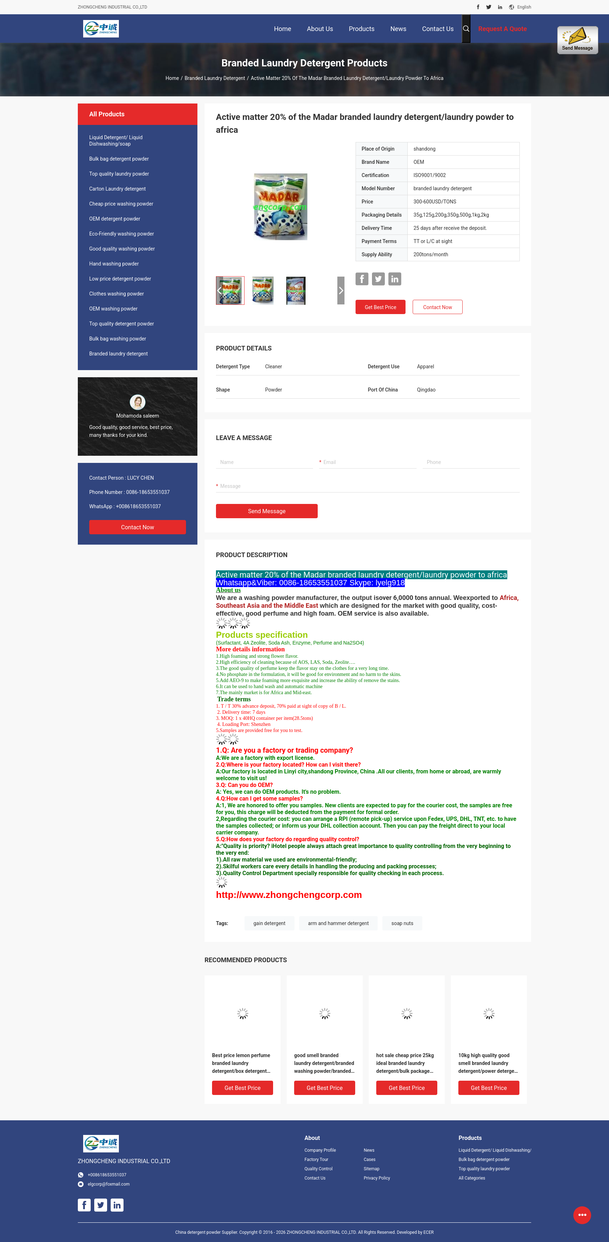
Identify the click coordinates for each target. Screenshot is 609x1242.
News (369, 1150)
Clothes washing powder (116, 294)
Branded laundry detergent (215, 78)
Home (172, 78)
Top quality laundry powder (119, 174)
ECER (428, 1232)
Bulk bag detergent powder (119, 159)
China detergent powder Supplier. (207, 1232)
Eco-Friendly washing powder (121, 234)
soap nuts (402, 923)
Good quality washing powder (122, 249)
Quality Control (318, 1168)
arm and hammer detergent (338, 923)
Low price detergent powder (120, 279)
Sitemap (371, 1168)
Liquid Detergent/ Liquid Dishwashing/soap (115, 141)
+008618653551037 (138, 506)
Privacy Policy (377, 1178)
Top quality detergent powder (121, 324)
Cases (370, 1159)
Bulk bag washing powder (117, 339)
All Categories (472, 1178)
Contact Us (315, 1178)
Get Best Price (380, 307)
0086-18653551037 (148, 492)
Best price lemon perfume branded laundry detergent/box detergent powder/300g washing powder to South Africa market (241, 1063)
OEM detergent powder (114, 219)
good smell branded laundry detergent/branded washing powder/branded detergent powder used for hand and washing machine (324, 1063)
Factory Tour (316, 1159)
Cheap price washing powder (121, 204)
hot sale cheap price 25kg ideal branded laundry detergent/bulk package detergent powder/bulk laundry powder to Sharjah (405, 1063)
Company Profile (320, 1150)
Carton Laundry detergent (117, 189)
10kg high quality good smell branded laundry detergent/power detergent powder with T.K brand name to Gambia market (488, 1063)
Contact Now (137, 527)
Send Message (267, 511)
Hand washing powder (114, 264)
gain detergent (269, 923)
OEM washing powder (113, 309)
